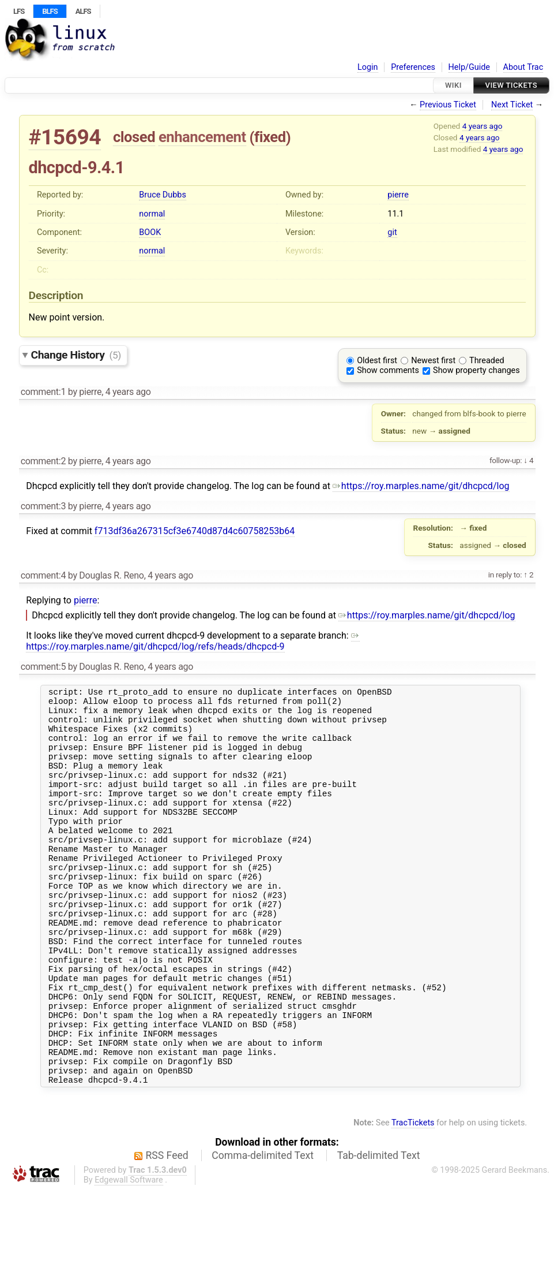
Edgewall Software (129, 1254)
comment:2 (43, 461)
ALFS (83, 11)
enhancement (202, 137)
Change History (76, 354)
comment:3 (43, 506)
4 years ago (482, 125)
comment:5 (43, 666)
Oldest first (377, 361)
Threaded (486, 361)
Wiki (453, 85)
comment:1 (43, 391)
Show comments (388, 370)
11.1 (395, 214)
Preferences (413, 67)
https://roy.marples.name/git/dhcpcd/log (421, 485)
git (392, 232)
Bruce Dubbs (162, 195)
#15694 (65, 137)
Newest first (433, 361)
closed (134, 137)
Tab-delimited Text (378, 1230)
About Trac (523, 67)
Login (367, 67)
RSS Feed (167, 1230)
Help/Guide (469, 67)
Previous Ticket (448, 105)
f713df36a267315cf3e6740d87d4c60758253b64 (195, 530)
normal (152, 214)
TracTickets (413, 1197)
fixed (270, 137)
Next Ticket (512, 105)
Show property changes (476, 370)
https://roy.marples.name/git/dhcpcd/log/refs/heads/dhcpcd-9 (192, 641)
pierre (397, 195)
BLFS (49, 11)
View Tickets (511, 85)
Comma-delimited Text (263, 1230)
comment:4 (43, 575)
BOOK (150, 232)
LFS (18, 11)
